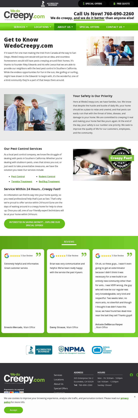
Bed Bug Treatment (49, 181)
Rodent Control (47, 176)
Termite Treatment (21, 181)
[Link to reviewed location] (22, 255)
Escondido (78, 381)
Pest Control (18, 176)
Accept (13, 410)
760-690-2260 (85, 385)
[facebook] (131, 374)
